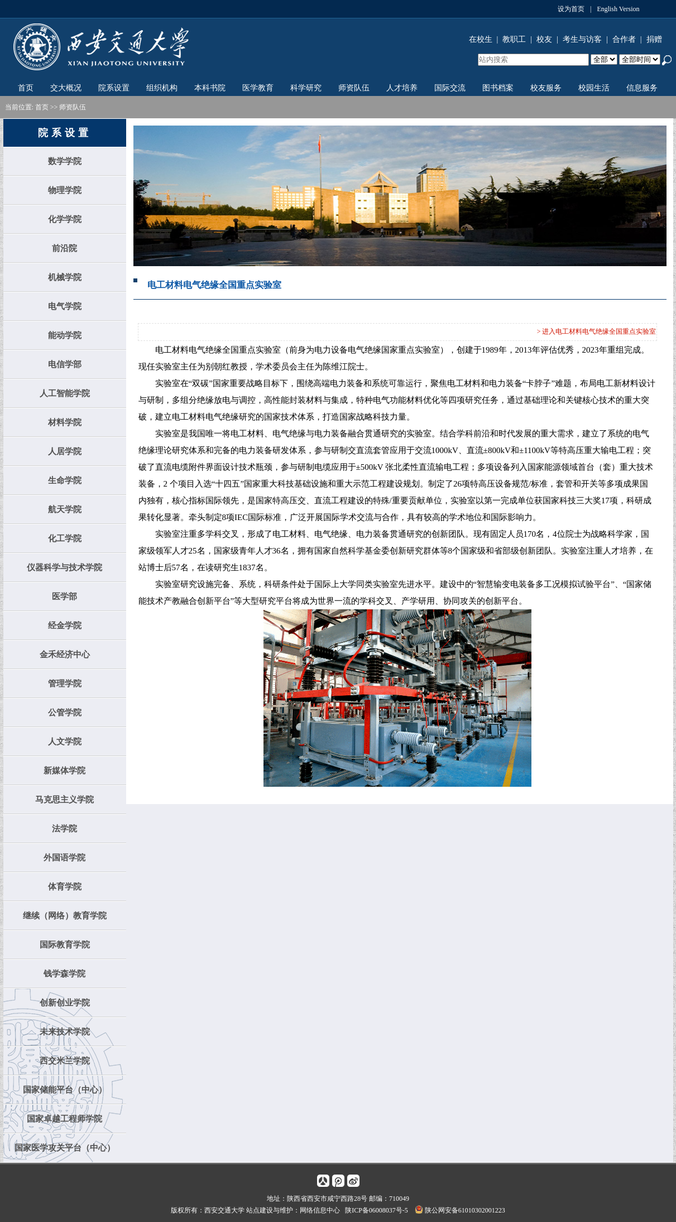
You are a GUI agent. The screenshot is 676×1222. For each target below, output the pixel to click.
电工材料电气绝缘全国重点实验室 (214, 285)
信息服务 (642, 88)
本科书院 (210, 88)
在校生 (480, 39)
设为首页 (571, 9)
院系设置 (114, 88)
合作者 (624, 39)
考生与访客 (582, 39)
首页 (25, 88)
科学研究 (306, 88)
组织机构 (162, 88)
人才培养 (402, 88)
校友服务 (546, 88)
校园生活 (594, 88)
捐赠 (654, 39)
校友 (544, 39)
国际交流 (450, 88)
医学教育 (258, 88)
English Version (618, 9)
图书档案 (498, 88)
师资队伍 (354, 88)
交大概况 (65, 88)
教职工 (514, 39)
